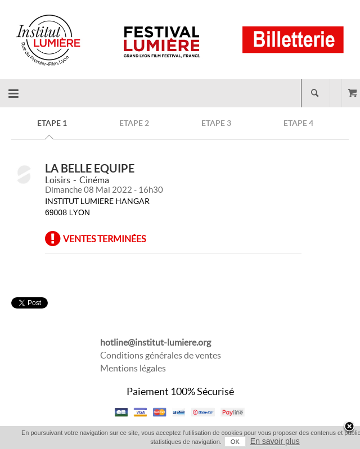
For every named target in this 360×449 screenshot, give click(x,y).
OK (235, 441)
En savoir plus (275, 441)
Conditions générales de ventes (160, 355)
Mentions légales (133, 368)
